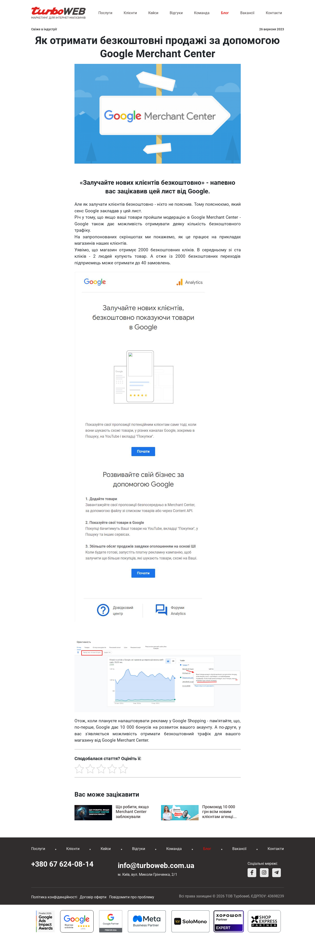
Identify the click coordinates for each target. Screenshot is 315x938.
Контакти (274, 13)
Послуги (105, 13)
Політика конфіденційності (54, 897)
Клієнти (130, 13)
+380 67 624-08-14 (62, 864)
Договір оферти (93, 897)
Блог (225, 13)
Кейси (153, 13)
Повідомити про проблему (131, 897)
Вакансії (247, 13)
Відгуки (176, 13)
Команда (202, 13)
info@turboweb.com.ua (156, 865)
